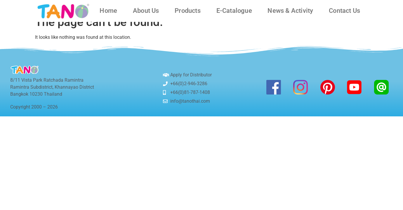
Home (108, 11)
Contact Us (344, 11)
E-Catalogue (234, 11)
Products (188, 11)
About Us (146, 11)
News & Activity (290, 11)
